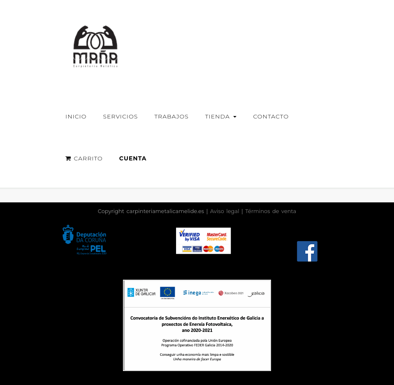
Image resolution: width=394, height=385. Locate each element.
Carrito (84, 158)
